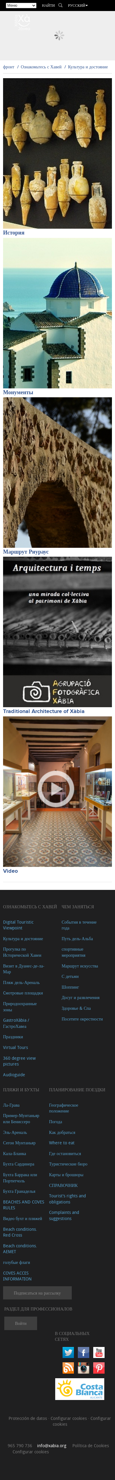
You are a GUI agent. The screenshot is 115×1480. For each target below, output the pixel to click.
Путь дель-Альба (77, 938)
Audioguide (14, 1075)
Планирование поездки (77, 1090)
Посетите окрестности (82, 1019)
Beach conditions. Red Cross (20, 1232)
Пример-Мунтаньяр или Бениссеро (21, 1118)
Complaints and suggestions (64, 1215)
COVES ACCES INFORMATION (17, 1276)
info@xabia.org (51, 1445)
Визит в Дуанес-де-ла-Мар (23, 969)
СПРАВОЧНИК (63, 1185)
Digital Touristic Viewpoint (18, 925)
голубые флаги (16, 1262)
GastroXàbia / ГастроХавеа (16, 1023)
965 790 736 (20, 1445)
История (14, 233)
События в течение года (79, 925)
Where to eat (62, 1143)
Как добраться (62, 1132)
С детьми (70, 976)
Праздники (13, 1036)
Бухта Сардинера (18, 1164)
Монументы (18, 392)
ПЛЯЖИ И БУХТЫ (21, 1090)
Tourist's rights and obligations (67, 1199)
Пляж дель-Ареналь (21, 982)
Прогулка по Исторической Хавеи (22, 952)
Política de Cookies (90, 1445)
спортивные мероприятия (74, 952)
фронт (8, 67)
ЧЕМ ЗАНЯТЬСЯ (78, 907)
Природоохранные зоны (20, 1007)
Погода (55, 1121)
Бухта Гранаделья (19, 1191)
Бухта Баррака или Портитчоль (20, 1178)
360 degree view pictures (19, 1061)
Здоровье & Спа (76, 1008)
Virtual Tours (15, 1047)
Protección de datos (28, 1418)
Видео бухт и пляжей (22, 1218)
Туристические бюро (68, 1164)
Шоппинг (70, 987)
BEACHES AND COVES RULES (23, 1205)
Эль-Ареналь (15, 1132)
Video (10, 871)
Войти (20, 1323)
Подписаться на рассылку (37, 1293)
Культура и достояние (88, 67)
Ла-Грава (11, 1105)
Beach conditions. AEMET (20, 1249)
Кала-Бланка (14, 1153)
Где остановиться (65, 1153)
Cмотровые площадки (23, 993)
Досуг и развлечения (81, 997)
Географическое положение (63, 1108)
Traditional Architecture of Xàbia (44, 711)
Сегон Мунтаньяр (19, 1143)
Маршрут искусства (80, 966)
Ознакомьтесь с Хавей (41, 67)
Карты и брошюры (66, 1174)
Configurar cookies (69, 1418)
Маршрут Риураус (26, 552)
